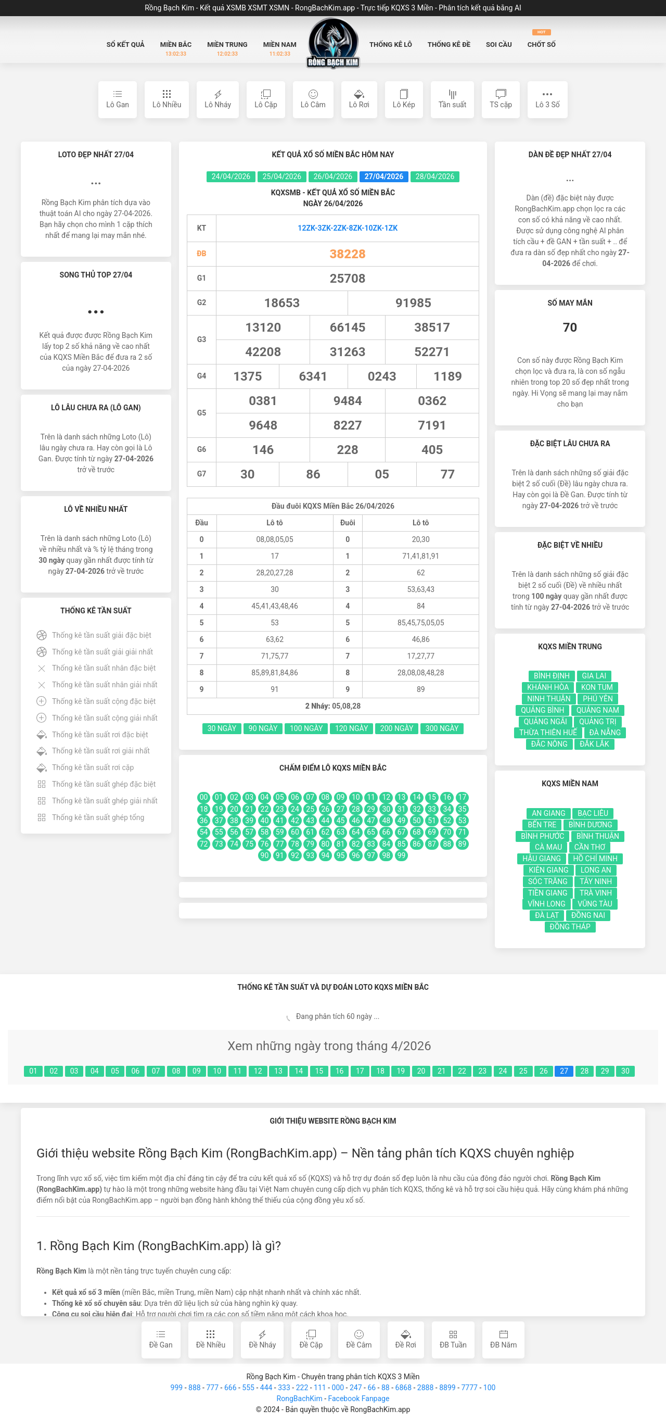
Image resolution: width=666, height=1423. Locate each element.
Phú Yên (598, 699)
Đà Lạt (547, 915)
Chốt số (542, 38)
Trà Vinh (596, 893)
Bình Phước (542, 836)
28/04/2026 (435, 176)
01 (33, 1071)
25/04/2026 (282, 176)
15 (319, 1071)
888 (194, 1387)
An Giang (549, 813)
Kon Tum (597, 687)
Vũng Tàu (595, 904)
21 (442, 1071)
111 (320, 1387)
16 (340, 1071)
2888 (425, 1387)
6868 (403, 1387)
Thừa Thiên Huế (548, 732)
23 (482, 1071)
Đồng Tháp (570, 927)
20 (421, 1071)
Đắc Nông (549, 744)
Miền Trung (227, 49)
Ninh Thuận (548, 699)
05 (115, 1071)
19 (400, 1071)
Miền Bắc (175, 49)
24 (503, 1071)
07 (156, 1071)
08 (176, 1071)
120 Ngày (351, 728)
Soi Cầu (499, 44)
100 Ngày (306, 728)
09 (197, 1071)
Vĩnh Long (546, 904)
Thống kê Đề (449, 44)
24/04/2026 (231, 176)
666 (230, 1387)
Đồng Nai (588, 915)
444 (266, 1387)
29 (605, 1071)
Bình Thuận (598, 836)
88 (385, 1387)
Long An (596, 870)
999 (177, 1387)
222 (302, 1387)
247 (356, 1387)
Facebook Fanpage (358, 1398)
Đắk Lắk (594, 744)
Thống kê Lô (390, 44)
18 (380, 1071)
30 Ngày (222, 728)
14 (298, 1071)
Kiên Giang (548, 870)
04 (95, 1071)
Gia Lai (594, 676)
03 (74, 1071)
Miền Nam (280, 49)
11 (238, 1071)
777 (212, 1387)
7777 (469, 1387)
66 (371, 1387)
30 (625, 1071)
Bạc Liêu (593, 813)
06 (135, 1071)
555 (248, 1387)
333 (284, 1387)
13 (278, 1071)
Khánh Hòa (548, 687)
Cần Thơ (589, 847)
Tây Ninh (596, 881)
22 (462, 1071)
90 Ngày (263, 728)
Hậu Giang (541, 858)
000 (338, 1387)
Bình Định (552, 676)
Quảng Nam (598, 710)
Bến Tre (542, 825)
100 (489, 1387)
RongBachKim (300, 1398)
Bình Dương (590, 825)
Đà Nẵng (605, 732)
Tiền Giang (548, 893)
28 (585, 1071)
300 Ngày (442, 728)
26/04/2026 (333, 176)
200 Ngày (397, 728)
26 (544, 1071)
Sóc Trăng (548, 881)
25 (523, 1071)
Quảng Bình (542, 710)
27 (564, 1071)
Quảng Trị (597, 721)
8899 (447, 1387)
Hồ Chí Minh (595, 858)
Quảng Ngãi (545, 721)
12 (258, 1071)
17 (360, 1071)
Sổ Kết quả (126, 44)
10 (217, 1071)
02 (53, 1071)
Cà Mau (548, 847)
